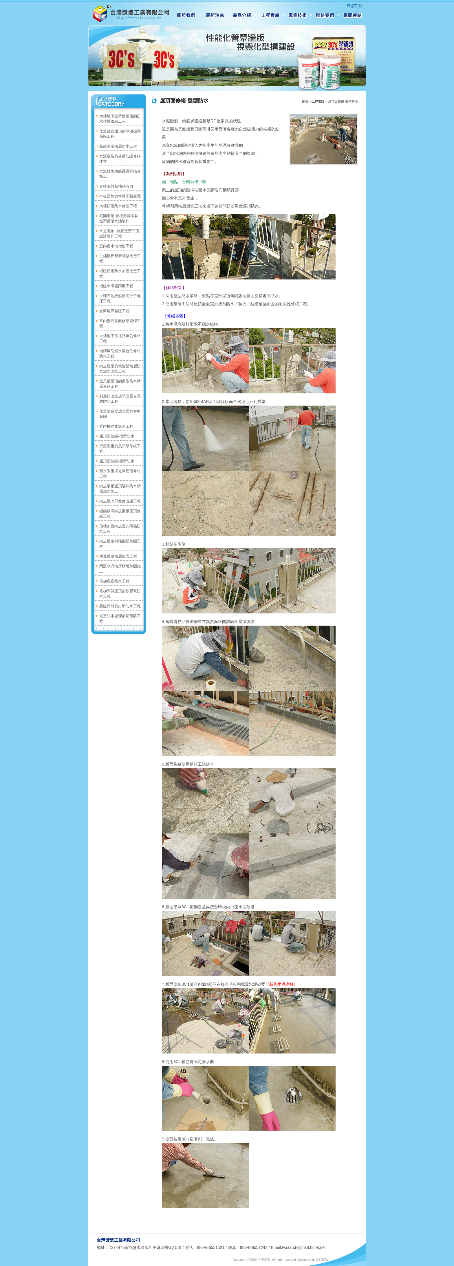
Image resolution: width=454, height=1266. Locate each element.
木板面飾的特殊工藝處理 (120, 196)
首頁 (305, 101)
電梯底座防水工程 (114, 581)
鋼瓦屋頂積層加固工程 (118, 556)
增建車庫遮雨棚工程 (116, 286)
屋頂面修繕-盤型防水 (116, 461)
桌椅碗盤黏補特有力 (116, 186)
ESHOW (322, 1259)
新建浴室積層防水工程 (118, 146)
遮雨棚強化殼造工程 (116, 426)
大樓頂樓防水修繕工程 (118, 206)
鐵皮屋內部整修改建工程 (120, 501)
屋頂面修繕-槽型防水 (116, 436)
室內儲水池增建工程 (116, 246)
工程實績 (318, 101)
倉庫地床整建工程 (114, 311)
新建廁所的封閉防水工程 (120, 606)
